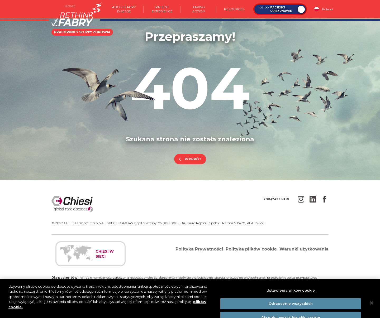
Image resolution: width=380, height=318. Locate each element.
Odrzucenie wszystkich (291, 307)
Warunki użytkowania (304, 249)
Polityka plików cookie (251, 249)
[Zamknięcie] (371, 306)
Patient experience (162, 9)
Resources (234, 9)
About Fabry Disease (124, 9)
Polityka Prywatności (199, 249)
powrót (193, 159)
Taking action (198, 9)
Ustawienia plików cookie (291, 294)
